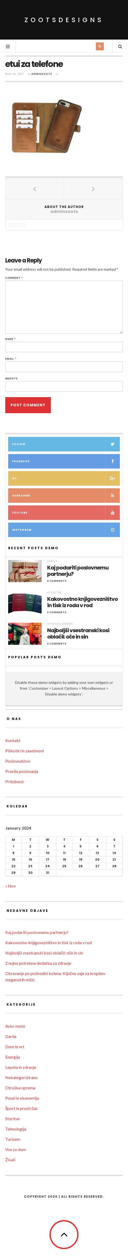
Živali (10, 1159)
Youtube (66, 512)
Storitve (54, 592)
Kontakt (12, 740)
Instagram (66, 530)
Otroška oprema (60, 623)
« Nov (10, 885)
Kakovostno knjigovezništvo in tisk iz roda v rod (82, 602)
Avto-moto (15, 1026)
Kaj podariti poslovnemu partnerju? (78, 570)
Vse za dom (15, 1149)
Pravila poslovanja (21, 771)
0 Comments (57, 580)
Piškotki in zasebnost (24, 750)
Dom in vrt (14, 1046)
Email (10, 359)
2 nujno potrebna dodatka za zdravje (38, 963)
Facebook (66, 461)
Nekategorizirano (21, 1077)
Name (10, 339)
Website (11, 378)
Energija (12, 1056)
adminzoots (41, 73)
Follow (66, 444)
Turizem (12, 1139)
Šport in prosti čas (21, 1108)
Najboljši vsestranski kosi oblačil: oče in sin (78, 633)
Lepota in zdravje (20, 1067)
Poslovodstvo (17, 760)
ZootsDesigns (64, 20)
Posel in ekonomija (22, 1097)
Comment (14, 278)
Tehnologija (15, 1128)
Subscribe (66, 495)
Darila (52, 561)
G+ (66, 478)
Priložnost (14, 781)
